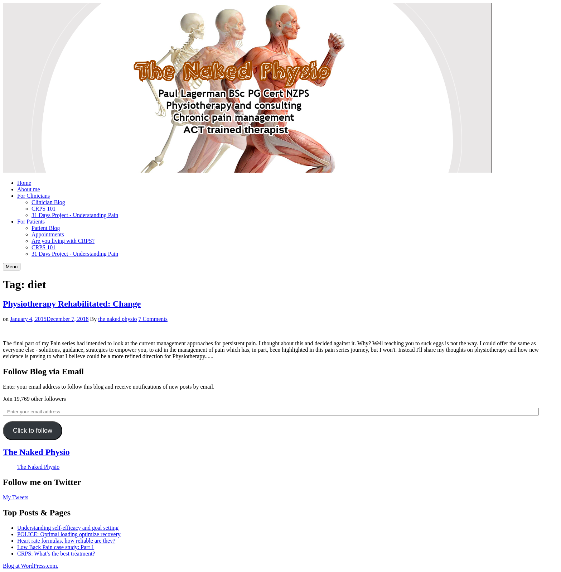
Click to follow (32, 430)
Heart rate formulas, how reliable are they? (66, 541)
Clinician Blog (48, 202)
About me (28, 189)
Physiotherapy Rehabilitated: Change (72, 303)
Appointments (48, 234)
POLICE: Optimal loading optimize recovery (69, 534)
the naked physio (117, 319)
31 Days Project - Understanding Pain (75, 215)
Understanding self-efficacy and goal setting (68, 528)
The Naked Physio (36, 452)
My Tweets (15, 497)
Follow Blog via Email (43, 371)
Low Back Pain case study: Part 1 (55, 547)
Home (24, 183)
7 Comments (153, 319)
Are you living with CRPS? (63, 241)
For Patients (31, 221)
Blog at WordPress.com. (30, 566)
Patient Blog (46, 228)
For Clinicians (33, 196)
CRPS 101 (43, 209)
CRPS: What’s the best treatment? (56, 554)
